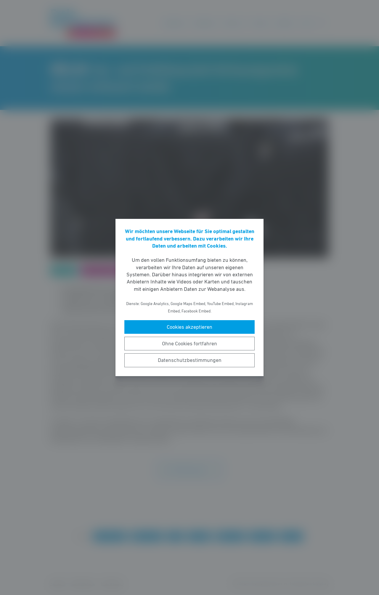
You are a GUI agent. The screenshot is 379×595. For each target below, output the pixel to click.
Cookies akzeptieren (189, 327)
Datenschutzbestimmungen (189, 360)
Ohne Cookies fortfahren (189, 343)
